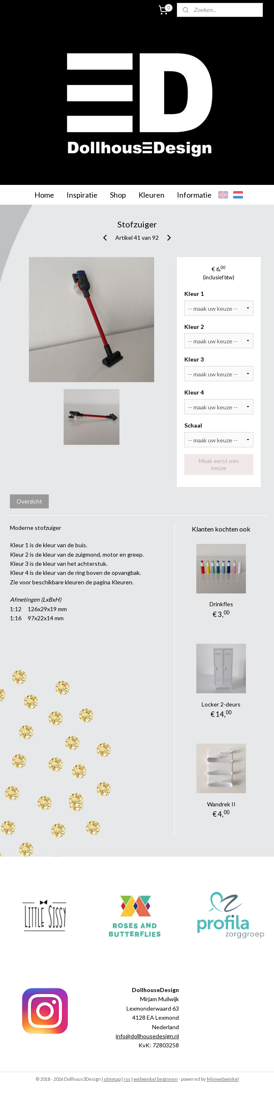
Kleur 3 (194, 359)
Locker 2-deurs (221, 704)
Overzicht (29, 501)
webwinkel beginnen (155, 1079)
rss (127, 1079)
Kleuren (151, 194)
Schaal (193, 425)
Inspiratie (82, 194)
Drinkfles (221, 603)
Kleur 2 (194, 326)
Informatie (194, 194)
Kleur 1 (194, 293)
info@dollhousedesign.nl (147, 1036)
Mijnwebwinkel (223, 1079)
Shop (118, 194)
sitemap (112, 1079)
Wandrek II (221, 804)
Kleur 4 (194, 392)
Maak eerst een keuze (219, 464)
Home (44, 194)
